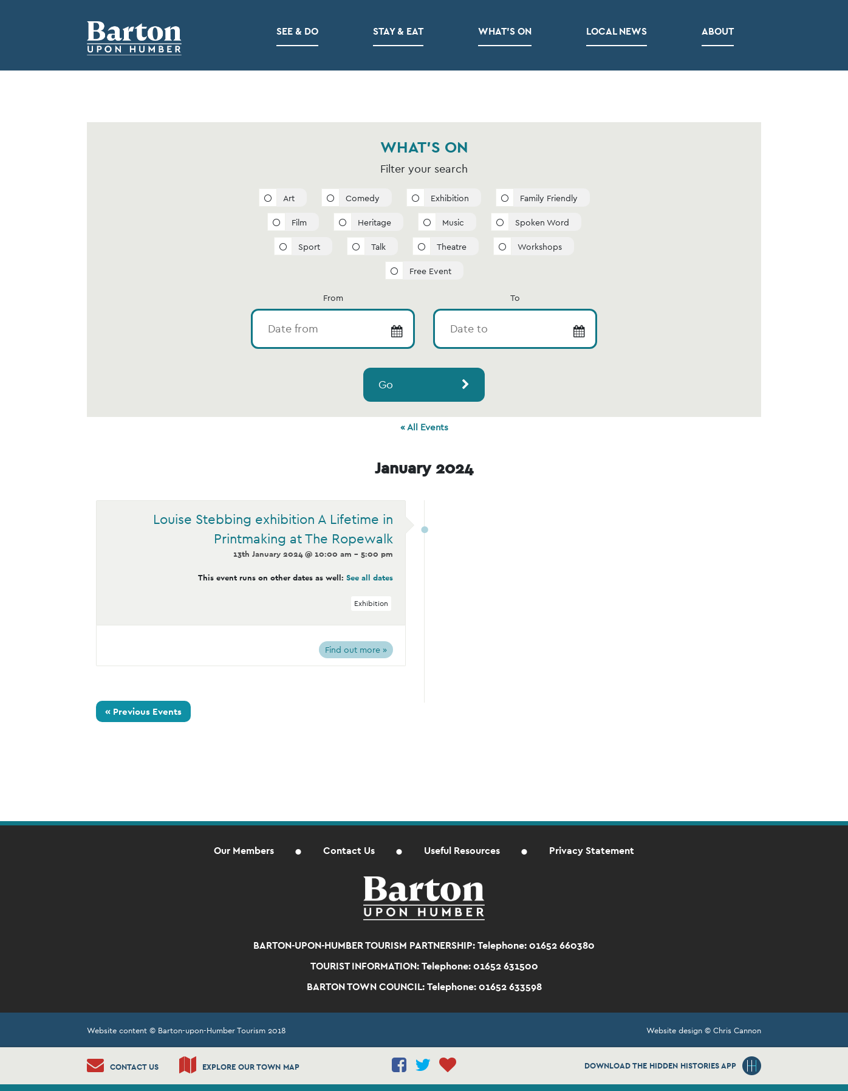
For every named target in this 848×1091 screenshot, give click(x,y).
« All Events (424, 427)
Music (453, 222)
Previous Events (143, 711)
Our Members (244, 850)
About (718, 31)
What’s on (505, 31)
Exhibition (450, 198)
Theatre (452, 246)
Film (299, 222)
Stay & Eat (398, 31)
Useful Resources (462, 850)
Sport (309, 246)
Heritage (374, 222)
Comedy (363, 198)
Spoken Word (542, 222)
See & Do (297, 31)
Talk (378, 246)
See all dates (369, 578)
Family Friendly (549, 198)
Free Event (430, 271)
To (515, 297)
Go (385, 384)
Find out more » (356, 649)
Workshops (540, 246)
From (333, 297)
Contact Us (349, 850)
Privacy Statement (591, 850)
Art (289, 198)
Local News (616, 31)
